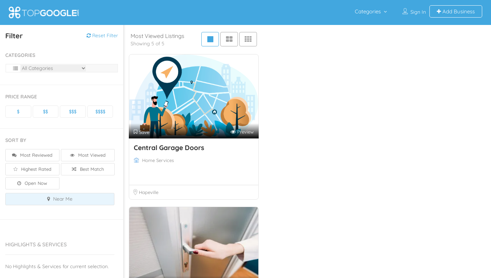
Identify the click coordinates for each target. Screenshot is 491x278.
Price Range (21, 96)
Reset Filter (102, 35)
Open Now (32, 183)
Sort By (15, 140)
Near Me (60, 199)
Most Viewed (88, 155)
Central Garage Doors (169, 147)
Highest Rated (32, 169)
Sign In (418, 12)
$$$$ (100, 111)
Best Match (88, 169)
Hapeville (148, 192)
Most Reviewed (32, 155)
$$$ (72, 111)
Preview (242, 132)
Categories (368, 11)
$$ (45, 111)
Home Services (158, 160)
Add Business (456, 11)
